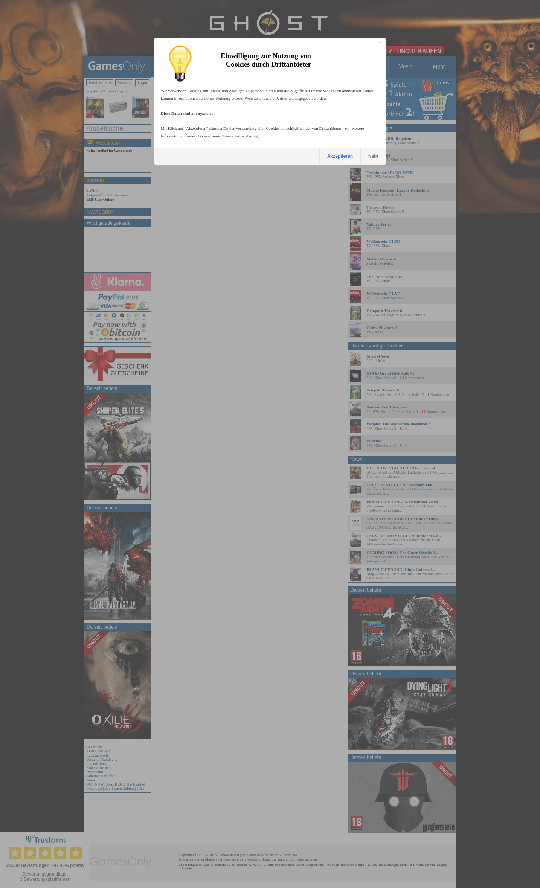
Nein (373, 156)
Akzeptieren (340, 156)
